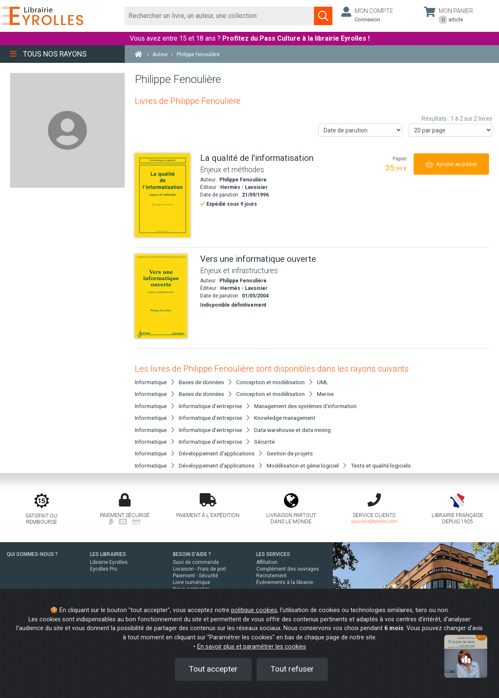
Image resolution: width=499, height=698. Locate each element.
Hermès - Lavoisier (244, 187)
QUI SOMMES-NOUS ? (32, 554)
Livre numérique (191, 582)
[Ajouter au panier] (451, 164)
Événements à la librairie (284, 582)
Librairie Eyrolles (109, 562)
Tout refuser (292, 669)
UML (322, 382)
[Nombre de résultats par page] (451, 130)
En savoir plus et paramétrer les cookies (251, 646)
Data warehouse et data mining (292, 430)
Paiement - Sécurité (195, 576)
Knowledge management (284, 417)
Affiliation (267, 562)
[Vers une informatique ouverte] (164, 296)
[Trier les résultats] (360, 130)
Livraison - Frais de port (199, 569)
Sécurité (264, 441)
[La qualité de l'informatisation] (164, 195)
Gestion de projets (290, 453)
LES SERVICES (273, 554)
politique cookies (254, 610)
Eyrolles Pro (103, 569)
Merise (325, 393)
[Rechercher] (219, 16)
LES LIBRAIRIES (108, 554)
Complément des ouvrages (287, 569)
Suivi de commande (196, 562)
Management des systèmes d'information (305, 406)
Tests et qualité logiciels (381, 465)
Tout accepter (213, 669)
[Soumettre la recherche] (323, 16)
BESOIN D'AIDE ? (192, 554)
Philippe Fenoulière (243, 180)
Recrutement (271, 576)
